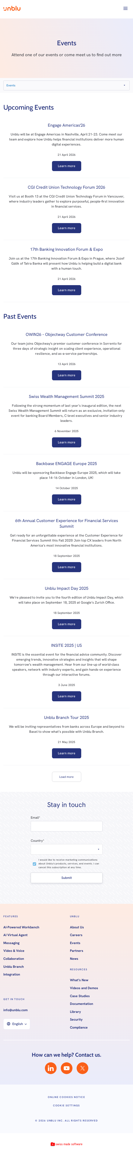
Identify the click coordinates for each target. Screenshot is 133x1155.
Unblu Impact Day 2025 (66, 588)
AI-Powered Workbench (21, 927)
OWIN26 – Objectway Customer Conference (67, 334)
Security (76, 1019)
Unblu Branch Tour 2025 (66, 717)
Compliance (79, 1027)
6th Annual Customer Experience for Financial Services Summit (66, 523)
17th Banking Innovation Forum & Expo (66, 249)
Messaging (11, 943)
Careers (76, 935)
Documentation (81, 1004)
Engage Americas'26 (66, 125)
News (74, 959)
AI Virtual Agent (15, 935)
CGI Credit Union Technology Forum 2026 (66, 187)
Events (75, 943)
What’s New (79, 980)
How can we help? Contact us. (66, 1054)
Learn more (66, 166)
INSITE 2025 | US (66, 645)
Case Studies (80, 996)
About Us (77, 927)
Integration (11, 974)
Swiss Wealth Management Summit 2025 (66, 396)
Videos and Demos (84, 988)
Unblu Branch (13, 967)
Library (75, 1012)
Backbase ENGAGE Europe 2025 (66, 463)
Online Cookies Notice (66, 1097)
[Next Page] (66, 777)
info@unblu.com (15, 1010)
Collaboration (13, 959)
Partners (76, 951)
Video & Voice (13, 951)
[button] (125, 8)
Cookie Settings (66, 1105)
